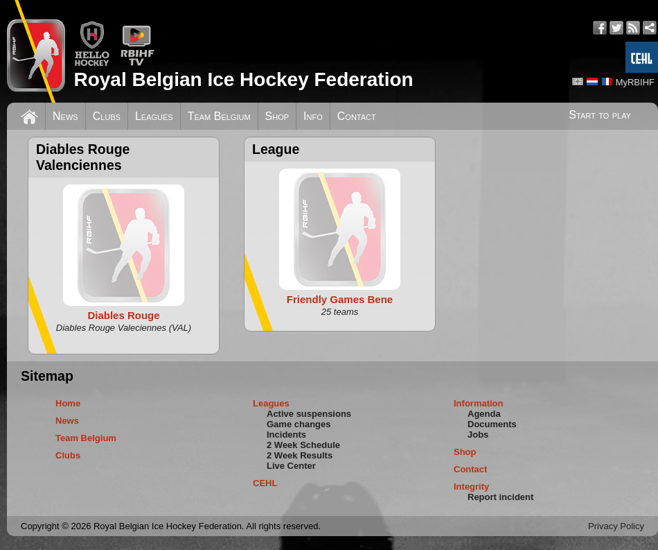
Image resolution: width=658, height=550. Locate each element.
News (65, 116)
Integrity (471, 486)
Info (313, 116)
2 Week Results (299, 455)
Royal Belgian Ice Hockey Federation (243, 79)
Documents (492, 424)
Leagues (154, 116)
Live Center (291, 466)
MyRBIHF (635, 82)
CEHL (265, 483)
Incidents (286, 434)
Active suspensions (309, 414)
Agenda (484, 414)
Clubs (107, 116)
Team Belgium (219, 116)
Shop (277, 116)
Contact (356, 116)
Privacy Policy (616, 526)
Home (67, 403)
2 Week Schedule (303, 445)
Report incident (500, 497)
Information (479, 403)
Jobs (478, 434)
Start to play (600, 115)
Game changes (299, 424)
